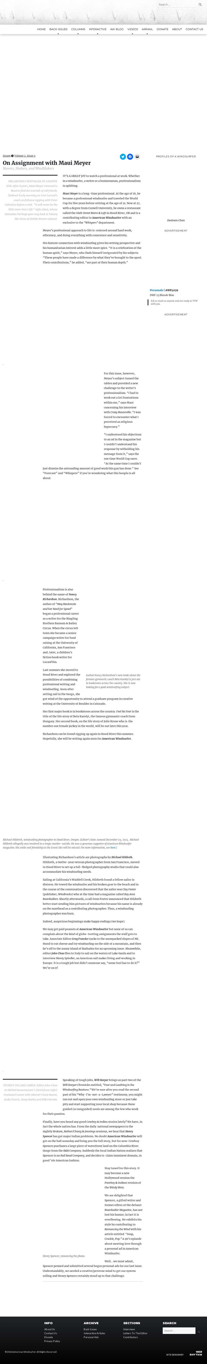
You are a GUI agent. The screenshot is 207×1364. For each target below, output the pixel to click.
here (113, 847)
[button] (103, 89)
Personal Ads (91, 1337)
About (177, 29)
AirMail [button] (147, 29)
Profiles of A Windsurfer (176, 156)
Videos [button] (132, 29)
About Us (49, 1329)
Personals (156, 290)
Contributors (130, 1337)
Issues (7, 155)
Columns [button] (78, 29)
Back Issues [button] (58, 29)
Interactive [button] (98, 29)
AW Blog (117, 29)
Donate (162, 29)
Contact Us (194, 29)
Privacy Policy (52, 1340)
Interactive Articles (94, 1333)
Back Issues (90, 1329)
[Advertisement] (176, 259)
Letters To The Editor (135, 1333)
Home (41, 29)
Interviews (129, 1329)
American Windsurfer (24, 1351)
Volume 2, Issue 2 (24, 155)
